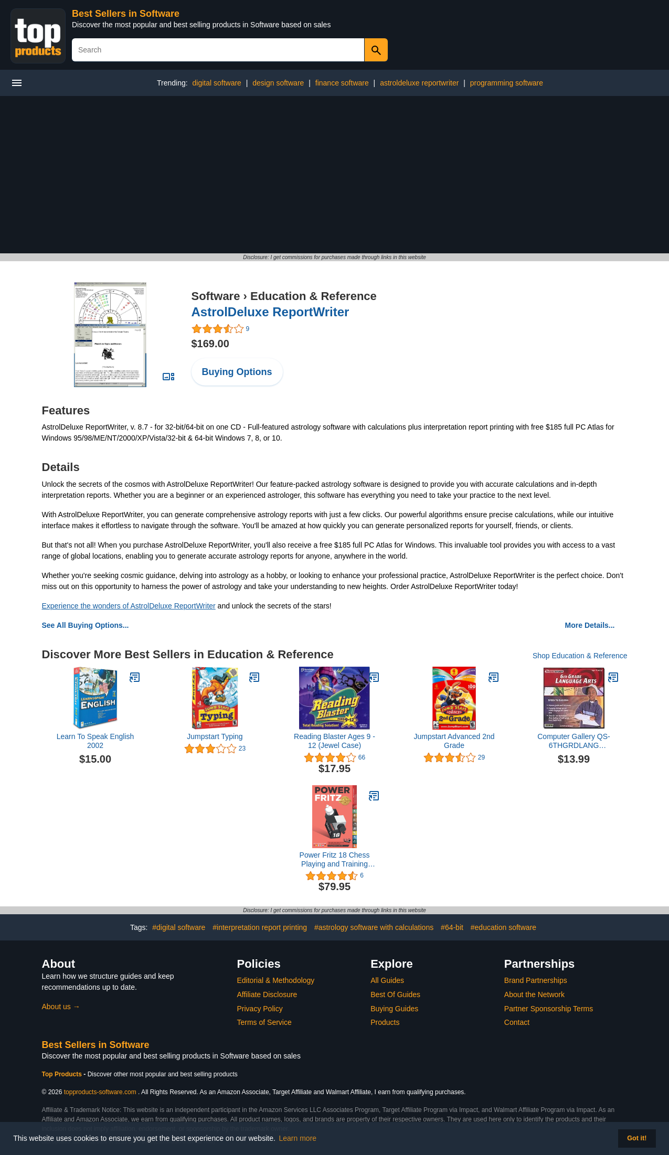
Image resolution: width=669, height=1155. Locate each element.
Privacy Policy (260, 1008)
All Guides (387, 980)
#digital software (178, 927)
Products (384, 1022)
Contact (516, 1022)
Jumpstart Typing (214, 736)
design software (278, 83)
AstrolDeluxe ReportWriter (270, 312)
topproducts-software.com (100, 1092)
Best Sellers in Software (125, 13)
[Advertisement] (335, 174)
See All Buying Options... (85, 625)
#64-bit (452, 927)
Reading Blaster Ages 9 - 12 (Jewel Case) (334, 741)
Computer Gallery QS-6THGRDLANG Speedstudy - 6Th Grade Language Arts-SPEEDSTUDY (574, 741)
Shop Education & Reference (580, 655)
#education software (503, 927)
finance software (342, 83)
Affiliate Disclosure (267, 994)
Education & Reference (313, 296)
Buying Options (237, 372)
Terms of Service (264, 1022)
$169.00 (210, 343)
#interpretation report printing (260, 927)
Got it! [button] (636, 1138)
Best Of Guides (395, 994)
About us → (61, 1006)
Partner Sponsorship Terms (548, 1008)
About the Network (534, 994)
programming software (506, 83)
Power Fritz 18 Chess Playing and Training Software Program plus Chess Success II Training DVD (334, 860)
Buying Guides (394, 1008)
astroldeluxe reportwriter (419, 83)
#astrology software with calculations (373, 927)
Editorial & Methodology (276, 980)
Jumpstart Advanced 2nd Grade (453, 741)
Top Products (63, 1074)
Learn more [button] (298, 1138)
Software (216, 296)
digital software (216, 83)
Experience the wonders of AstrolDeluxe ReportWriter (129, 606)
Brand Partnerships (535, 980)
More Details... (590, 625)
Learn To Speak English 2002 (95, 741)
